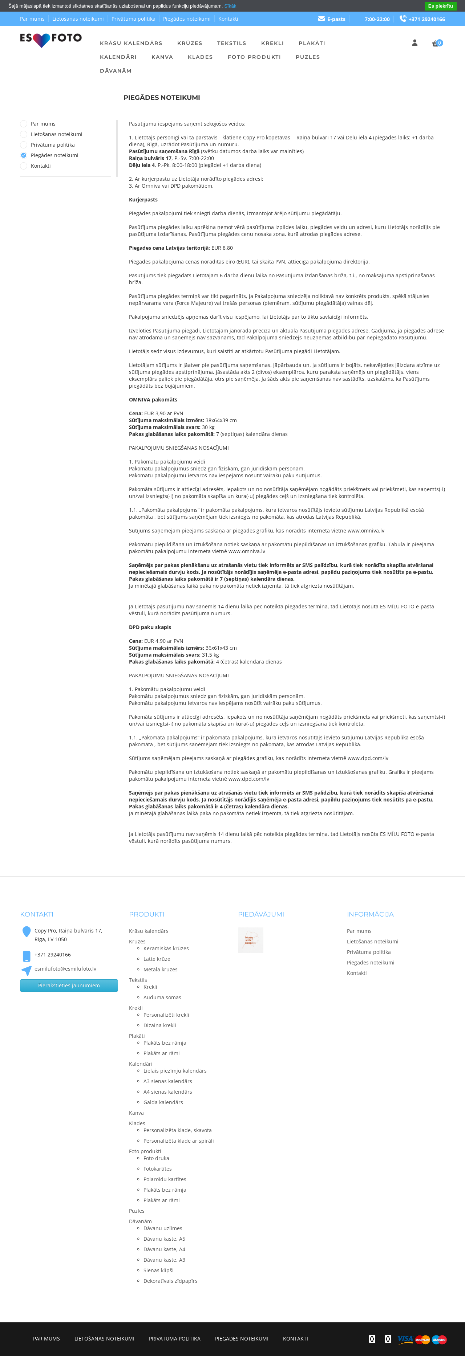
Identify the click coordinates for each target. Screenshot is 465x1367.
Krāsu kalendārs (131, 43)
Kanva (162, 57)
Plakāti (312, 43)
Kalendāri (118, 57)
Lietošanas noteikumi (78, 18)
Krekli (272, 43)
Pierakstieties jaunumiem (69, 985)
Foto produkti (254, 57)
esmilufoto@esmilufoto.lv (65, 968)
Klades (200, 57)
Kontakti (228, 18)
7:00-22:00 (377, 19)
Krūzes (190, 43)
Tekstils (232, 43)
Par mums (32, 18)
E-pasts (332, 19)
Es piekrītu (440, 6)
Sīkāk (230, 6)
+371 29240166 (422, 19)
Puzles (308, 57)
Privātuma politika (133, 18)
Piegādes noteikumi (187, 18)
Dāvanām (116, 71)
